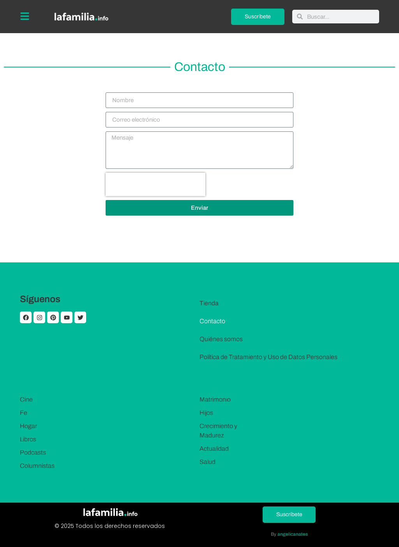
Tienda (209, 303)
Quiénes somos (221, 339)
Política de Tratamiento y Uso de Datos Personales (268, 357)
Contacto (212, 321)
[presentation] (155, 184)
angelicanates (292, 534)
